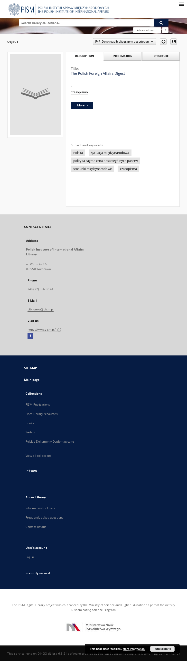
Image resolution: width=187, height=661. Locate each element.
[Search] (161, 23)
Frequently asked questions (44, 517)
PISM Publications (38, 404)
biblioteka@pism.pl (41, 309)
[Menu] (181, 4)
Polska (78, 153)
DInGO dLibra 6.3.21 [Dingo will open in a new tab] (52, 654)
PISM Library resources (42, 414)
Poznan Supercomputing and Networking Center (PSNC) (139, 654)
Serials (30, 432)
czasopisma (128, 169)
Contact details (36, 527)
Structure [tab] (161, 56)
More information (134, 648)
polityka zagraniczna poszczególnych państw (105, 161)
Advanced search (147, 30)
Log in (30, 557)
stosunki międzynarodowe (92, 169)
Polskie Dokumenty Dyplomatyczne (50, 441)
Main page (31, 380)
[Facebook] (30, 336)
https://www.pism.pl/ (44, 329)
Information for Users (41, 508)
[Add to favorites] (163, 41)
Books (30, 423)
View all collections (38, 456)
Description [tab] (84, 56)
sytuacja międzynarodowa (110, 153)
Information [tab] (122, 56)
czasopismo (79, 92)
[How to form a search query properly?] (165, 30)
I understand (162, 649)
